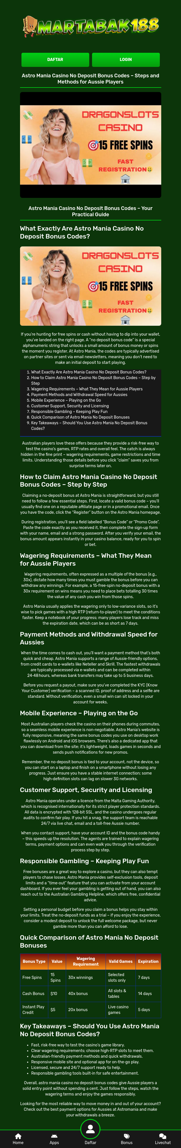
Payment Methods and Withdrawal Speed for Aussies (79, 394)
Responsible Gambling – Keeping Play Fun (69, 411)
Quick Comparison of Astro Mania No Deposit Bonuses (80, 417)
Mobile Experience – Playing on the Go (66, 400)
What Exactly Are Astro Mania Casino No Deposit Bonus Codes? (89, 372)
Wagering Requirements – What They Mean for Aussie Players (87, 389)
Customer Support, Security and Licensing (70, 406)
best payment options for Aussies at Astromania (95, 1109)
